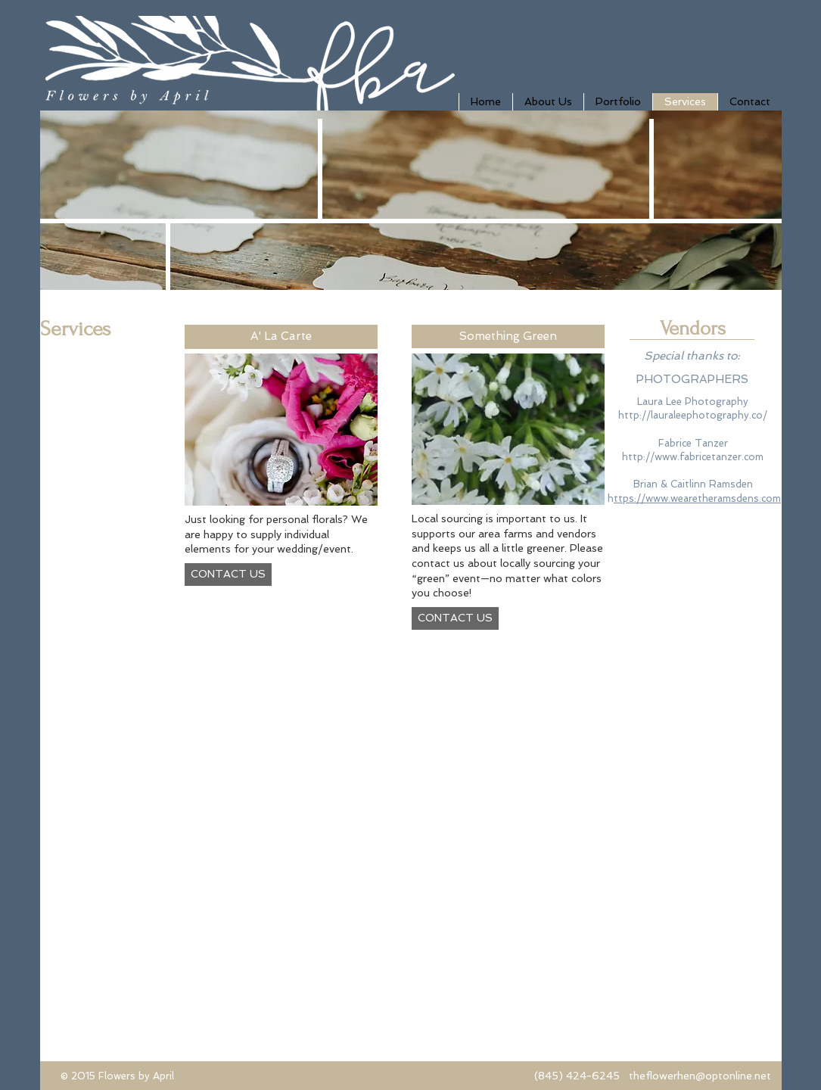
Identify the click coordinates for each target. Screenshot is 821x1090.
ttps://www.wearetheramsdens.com (697, 498)
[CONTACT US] (228, 574)
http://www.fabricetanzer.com (692, 456)
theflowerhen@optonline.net (700, 1076)
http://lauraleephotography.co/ (692, 415)
